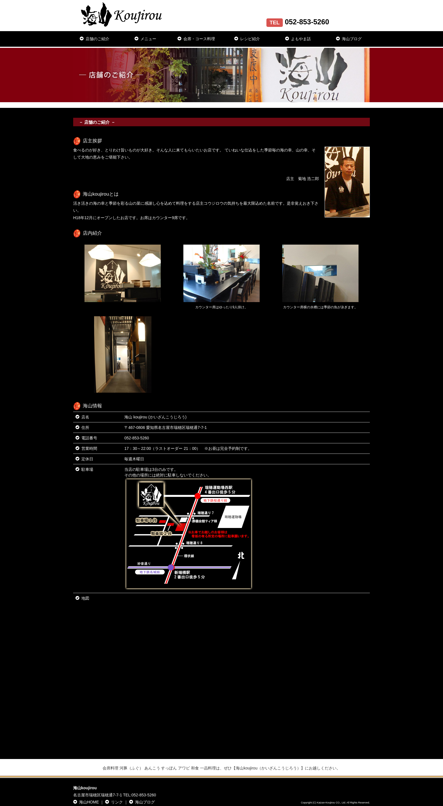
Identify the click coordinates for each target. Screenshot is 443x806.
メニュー (145, 39)
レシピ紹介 (247, 39)
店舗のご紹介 (94, 39)
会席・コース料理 (196, 39)
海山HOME (86, 802)
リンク (114, 802)
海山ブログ (349, 39)
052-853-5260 (136, 438)
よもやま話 (298, 39)
